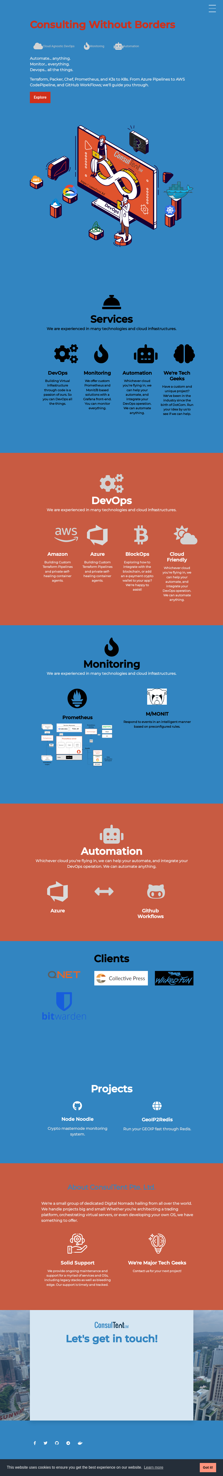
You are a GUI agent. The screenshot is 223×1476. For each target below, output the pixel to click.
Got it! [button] (208, 1467)
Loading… (111, 1376)
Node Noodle (77, 1119)
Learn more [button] (153, 1467)
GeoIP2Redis (157, 1119)
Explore (40, 97)
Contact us (141, 1271)
